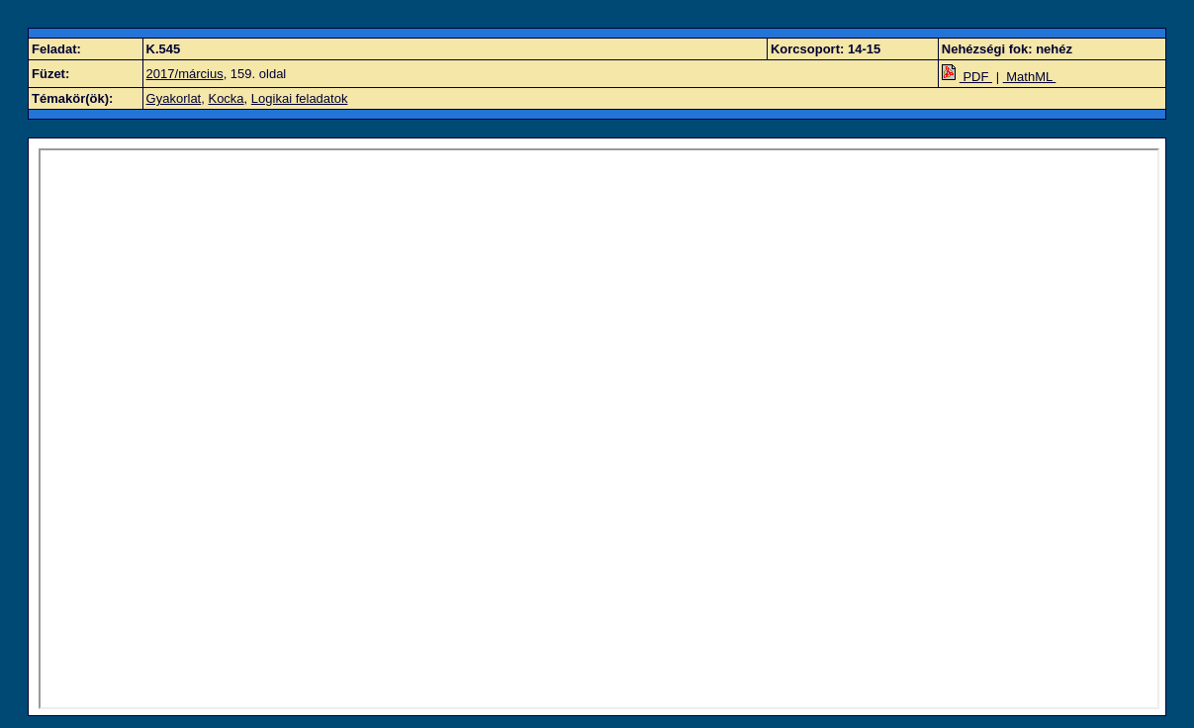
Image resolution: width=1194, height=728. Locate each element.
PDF (967, 76)
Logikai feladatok (299, 98)
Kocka (225, 98)
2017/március (185, 73)
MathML (1029, 76)
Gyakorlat (174, 98)
